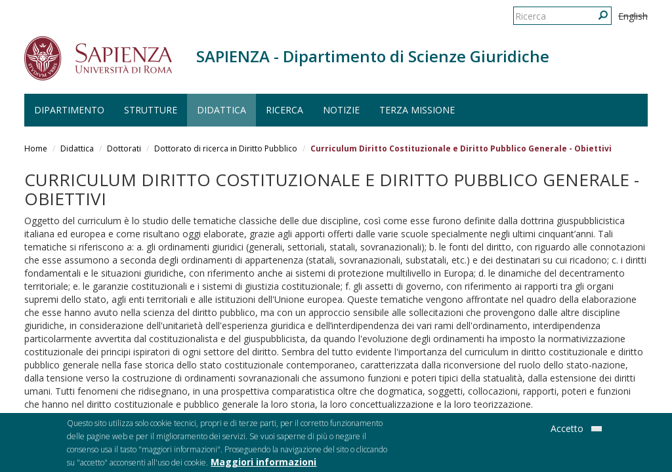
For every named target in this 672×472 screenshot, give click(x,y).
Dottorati (124, 148)
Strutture (150, 110)
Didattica (221, 110)
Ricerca (284, 110)
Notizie (341, 110)
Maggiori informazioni (263, 464)
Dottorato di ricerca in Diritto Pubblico (225, 148)
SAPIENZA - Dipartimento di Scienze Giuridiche (372, 56)
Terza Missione (417, 110)
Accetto (567, 431)
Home (35, 148)
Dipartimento (69, 110)
